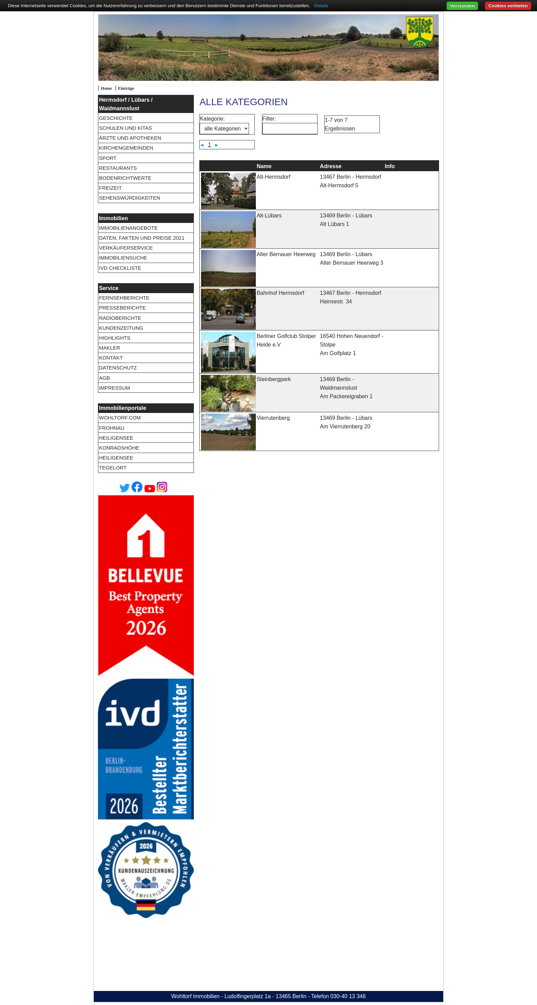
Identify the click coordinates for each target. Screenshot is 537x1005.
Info (390, 166)
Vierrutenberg (273, 418)
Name (264, 166)
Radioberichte (120, 318)
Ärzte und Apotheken (130, 137)
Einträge (126, 88)
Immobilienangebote (128, 227)
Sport (107, 158)
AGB (104, 377)
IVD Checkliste (120, 268)
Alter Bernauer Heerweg (286, 254)
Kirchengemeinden (126, 147)
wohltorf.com (120, 417)
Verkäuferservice (126, 247)
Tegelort (113, 467)
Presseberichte (122, 307)
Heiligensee (116, 437)
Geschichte (116, 118)
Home (106, 88)
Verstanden (462, 5)
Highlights (114, 337)
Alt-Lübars (269, 215)
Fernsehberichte (124, 297)
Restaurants (118, 168)
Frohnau (111, 427)
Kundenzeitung (121, 327)
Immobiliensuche (123, 257)
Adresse (330, 166)
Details (321, 5)
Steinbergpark (274, 379)
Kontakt (111, 357)
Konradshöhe (119, 447)
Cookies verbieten (508, 5)
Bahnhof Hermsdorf (280, 293)
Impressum (114, 387)
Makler (109, 347)
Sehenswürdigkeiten (129, 197)
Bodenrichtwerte (125, 177)
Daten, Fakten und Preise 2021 (142, 237)
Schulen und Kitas (125, 127)
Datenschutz (118, 367)
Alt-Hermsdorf (273, 177)
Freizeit (110, 187)
